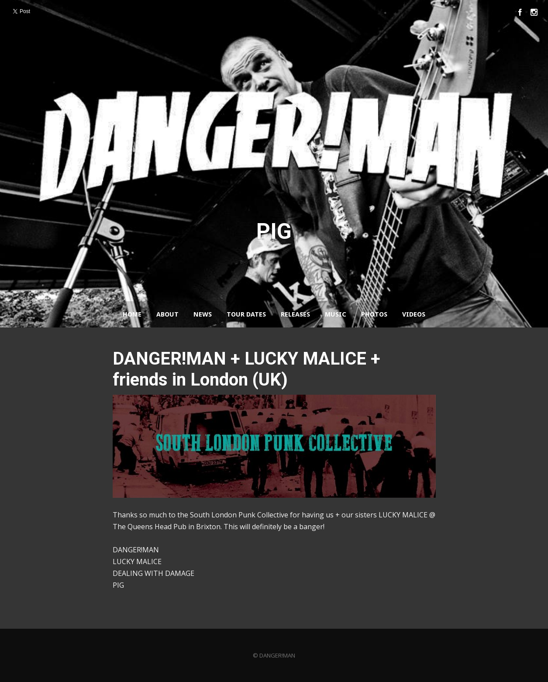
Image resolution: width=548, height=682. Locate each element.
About (167, 314)
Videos (413, 314)
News (202, 314)
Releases (295, 314)
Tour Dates (246, 314)
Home (132, 314)
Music (335, 314)
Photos (374, 314)
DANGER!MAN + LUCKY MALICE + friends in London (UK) (246, 369)
